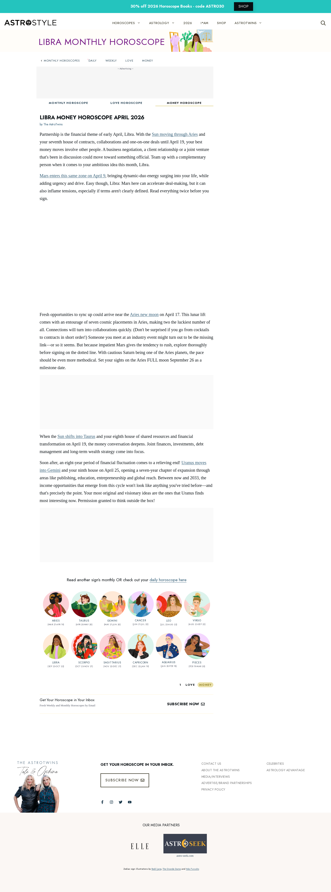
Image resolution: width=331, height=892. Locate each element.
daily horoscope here (168, 580)
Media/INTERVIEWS (215, 776)
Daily (93, 61)
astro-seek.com (184, 855)
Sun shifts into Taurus (76, 436)
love (190, 685)
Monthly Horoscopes (60, 61)
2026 (187, 23)
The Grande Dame (172, 869)
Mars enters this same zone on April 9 (72, 175)
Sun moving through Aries (175, 134)
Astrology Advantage (286, 770)
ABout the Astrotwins (220, 770)
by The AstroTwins (51, 124)
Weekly (111, 61)
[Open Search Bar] (323, 23)
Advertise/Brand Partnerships (226, 783)
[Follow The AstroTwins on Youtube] (130, 802)
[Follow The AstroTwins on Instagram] (111, 802)
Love (129, 61)
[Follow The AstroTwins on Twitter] (120, 802)
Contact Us (211, 763)
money (205, 685)
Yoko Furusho (192, 869)
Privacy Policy (213, 789)
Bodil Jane (156, 869)
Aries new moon (144, 314)
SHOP (243, 6)
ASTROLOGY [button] (164, 22)
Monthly (68, 103)
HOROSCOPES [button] (128, 22)
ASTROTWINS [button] (250, 22)
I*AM (204, 23)
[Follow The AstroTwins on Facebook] (102, 802)
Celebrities (275, 763)
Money (147, 61)
